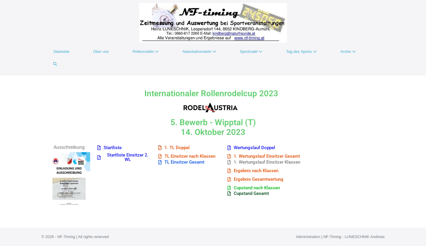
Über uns (101, 51)
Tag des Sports (301, 51)
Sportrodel (251, 51)
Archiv (348, 51)
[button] (55, 64)
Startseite (61, 51)
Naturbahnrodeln (199, 51)
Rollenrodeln (146, 51)
